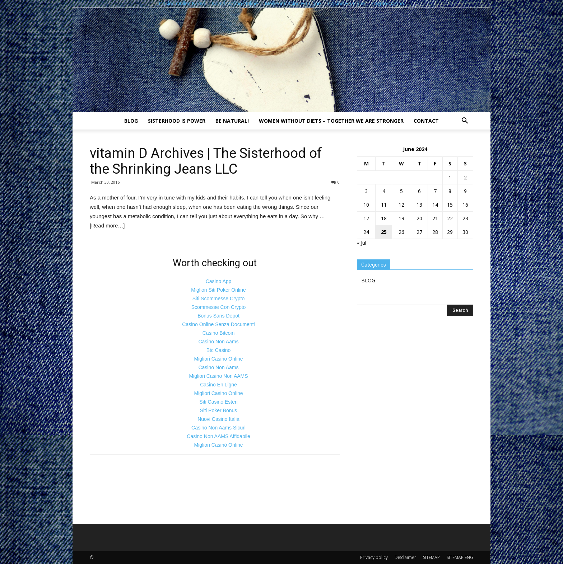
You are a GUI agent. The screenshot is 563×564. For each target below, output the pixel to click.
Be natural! (232, 120)
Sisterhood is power (176, 120)
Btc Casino (218, 350)
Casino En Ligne (218, 384)
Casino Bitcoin (219, 333)
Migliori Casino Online (218, 359)
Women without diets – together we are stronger (331, 120)
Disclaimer (405, 557)
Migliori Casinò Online (218, 445)
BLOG (131, 120)
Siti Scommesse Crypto (218, 298)
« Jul (361, 242)
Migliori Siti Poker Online (218, 290)
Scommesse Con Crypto (218, 307)
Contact (426, 120)
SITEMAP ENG (460, 557)
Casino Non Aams (218, 341)
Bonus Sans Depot (218, 316)
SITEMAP (431, 557)
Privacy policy (374, 557)
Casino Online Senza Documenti (218, 324)
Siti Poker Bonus (218, 410)
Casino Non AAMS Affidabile (218, 436)
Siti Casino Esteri (218, 402)
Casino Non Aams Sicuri (218, 428)
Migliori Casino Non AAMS (218, 376)
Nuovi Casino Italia (218, 419)
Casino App (219, 281)
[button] (464, 121)
